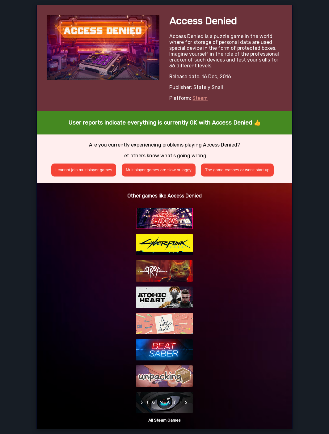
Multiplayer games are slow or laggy (159, 170)
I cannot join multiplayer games (83, 170)
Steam (200, 98)
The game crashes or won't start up (237, 170)
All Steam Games (164, 420)
